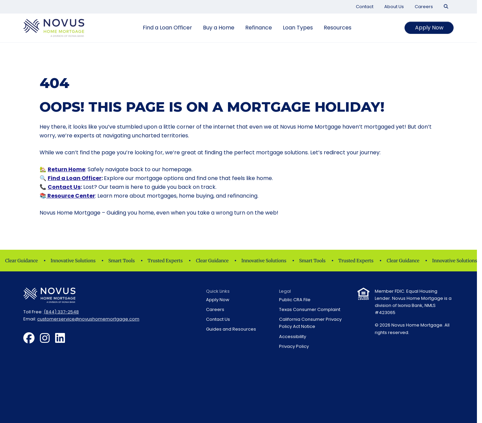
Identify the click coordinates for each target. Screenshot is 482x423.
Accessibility (292, 336)
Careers (424, 6)
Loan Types (298, 27)
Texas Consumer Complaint (309, 309)
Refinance (258, 27)
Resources (337, 27)
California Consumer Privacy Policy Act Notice (310, 323)
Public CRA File (295, 299)
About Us (394, 6)
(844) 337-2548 (61, 312)
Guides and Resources (231, 329)
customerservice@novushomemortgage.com (88, 319)
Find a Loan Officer (167, 27)
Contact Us (64, 187)
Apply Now (429, 27)
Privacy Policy (294, 346)
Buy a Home (218, 27)
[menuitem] (364, 6)
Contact (364, 6)
